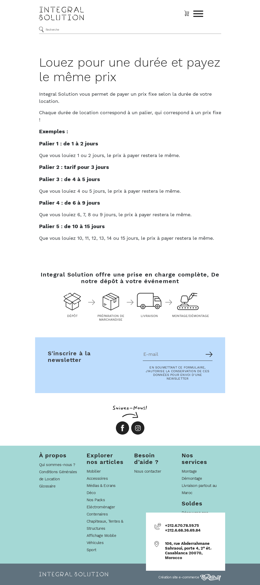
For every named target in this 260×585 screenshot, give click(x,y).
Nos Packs (96, 500)
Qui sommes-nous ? (57, 464)
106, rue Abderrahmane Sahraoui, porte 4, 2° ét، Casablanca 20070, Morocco (188, 550)
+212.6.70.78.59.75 (182, 525)
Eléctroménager (101, 507)
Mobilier (94, 471)
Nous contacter (147, 471)
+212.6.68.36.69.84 (183, 530)
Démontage (192, 478)
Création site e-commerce (189, 577)
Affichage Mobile (101, 535)
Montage (189, 471)
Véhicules (95, 542)
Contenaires (97, 514)
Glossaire (47, 486)
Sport (91, 549)
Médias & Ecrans (101, 485)
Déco (91, 492)
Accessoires (97, 478)
